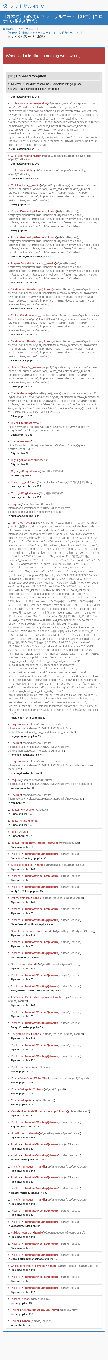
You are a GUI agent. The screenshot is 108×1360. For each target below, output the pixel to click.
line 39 (19, 453)
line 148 (23, 869)
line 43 (24, 178)
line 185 (25, 96)
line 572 (22, 835)
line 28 (21, 204)
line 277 (21, 386)
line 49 (32, 924)
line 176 (22, 1104)
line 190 (21, 814)
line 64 (25, 957)
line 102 (25, 163)
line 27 (27, 1225)
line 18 (23, 788)
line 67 (25, 360)
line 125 (21, 416)
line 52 (28, 717)
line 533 (22, 1082)
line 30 (24, 282)
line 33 (26, 736)
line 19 (26, 773)
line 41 (29, 858)
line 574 (22, 1071)
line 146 (20, 802)
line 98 (19, 464)
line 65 (27, 891)
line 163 (21, 824)
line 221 (22, 475)
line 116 (22, 1314)
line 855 (26, 486)
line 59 (27, 1027)
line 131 (21, 434)
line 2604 (25, 515)
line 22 (25, 1126)
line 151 (22, 1303)
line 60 (24, 334)
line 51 (21, 230)
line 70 (29, 308)
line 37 (32, 256)
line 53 (22, 880)
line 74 (26, 754)
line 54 (20, 1325)
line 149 (25, 148)
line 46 (34, 1258)
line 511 (22, 1093)
